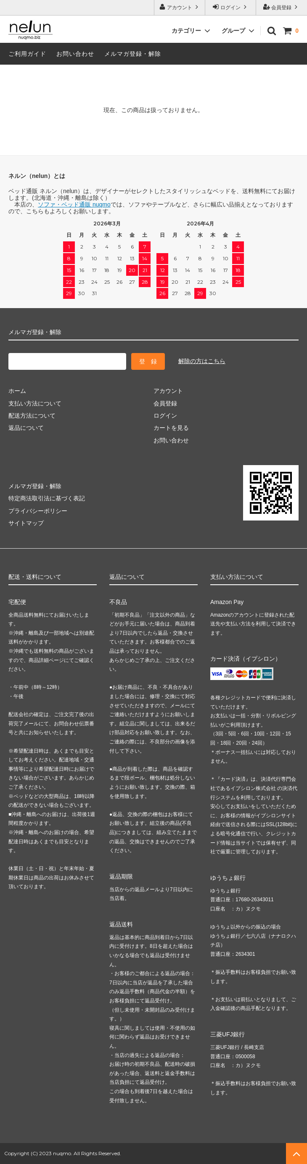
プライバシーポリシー (37, 510)
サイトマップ (26, 523)
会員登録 (281, 6)
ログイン (230, 6)
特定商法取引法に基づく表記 (46, 498)
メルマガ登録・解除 (132, 53)
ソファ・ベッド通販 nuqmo (74, 204)
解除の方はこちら (201, 361)
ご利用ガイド (27, 53)
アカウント (180, 6)
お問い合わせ (75, 53)
